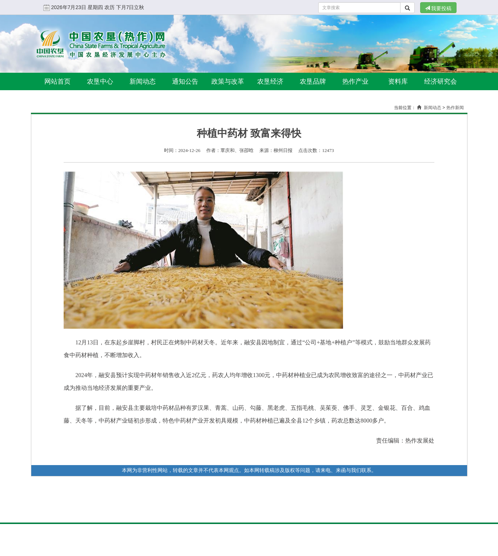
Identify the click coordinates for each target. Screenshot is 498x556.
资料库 (398, 81)
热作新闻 (455, 107)
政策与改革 (227, 81)
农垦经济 (270, 81)
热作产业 (355, 81)
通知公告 (185, 81)
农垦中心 (100, 81)
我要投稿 (438, 8)
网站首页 (57, 81)
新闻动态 (143, 81)
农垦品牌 (313, 81)
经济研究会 (440, 81)
